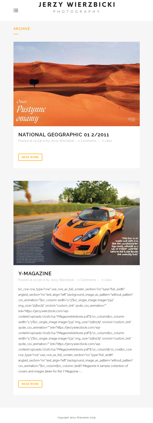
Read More (30, 157)
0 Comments (87, 140)
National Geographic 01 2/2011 (63, 135)
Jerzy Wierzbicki (62, 140)
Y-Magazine (35, 273)
